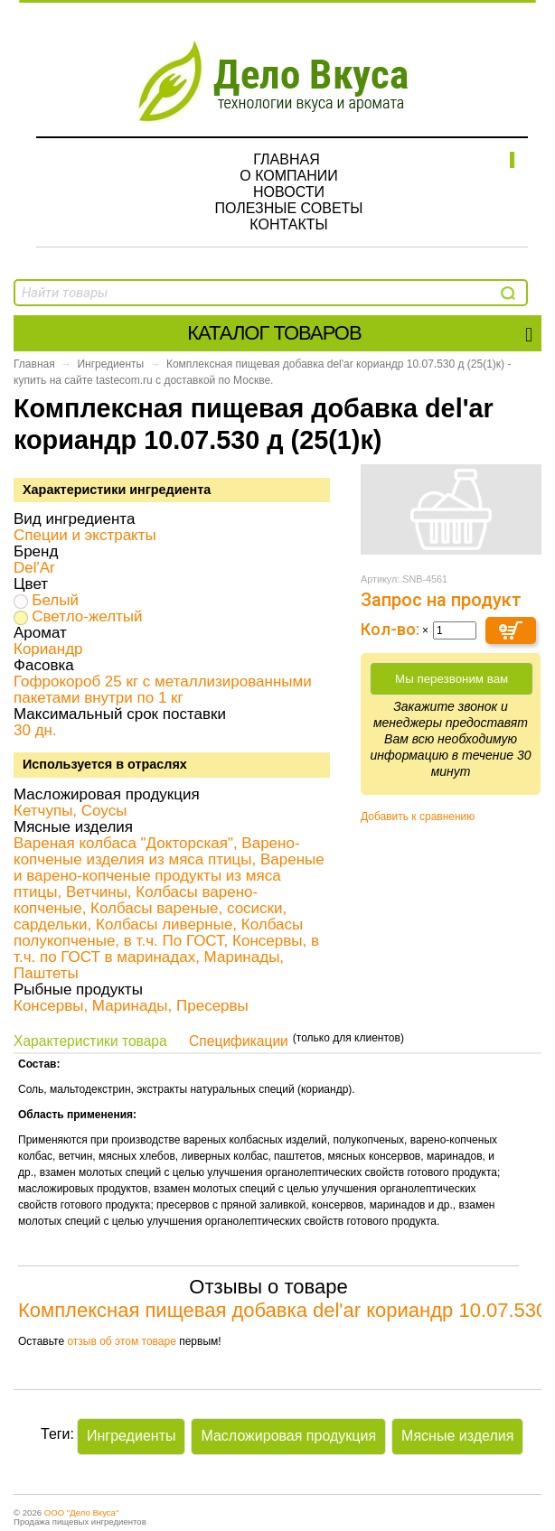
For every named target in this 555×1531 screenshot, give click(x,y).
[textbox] (115, 293)
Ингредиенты (110, 364)
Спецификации (238, 1041)
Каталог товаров (359, 333)
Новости (289, 192)
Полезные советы (288, 208)
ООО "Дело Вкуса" (81, 1512)
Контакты (288, 224)
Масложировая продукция (288, 1435)
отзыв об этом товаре (121, 1341)
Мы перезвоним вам (451, 679)
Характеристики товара (90, 1041)
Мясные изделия (457, 1435)
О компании (289, 175)
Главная (286, 159)
